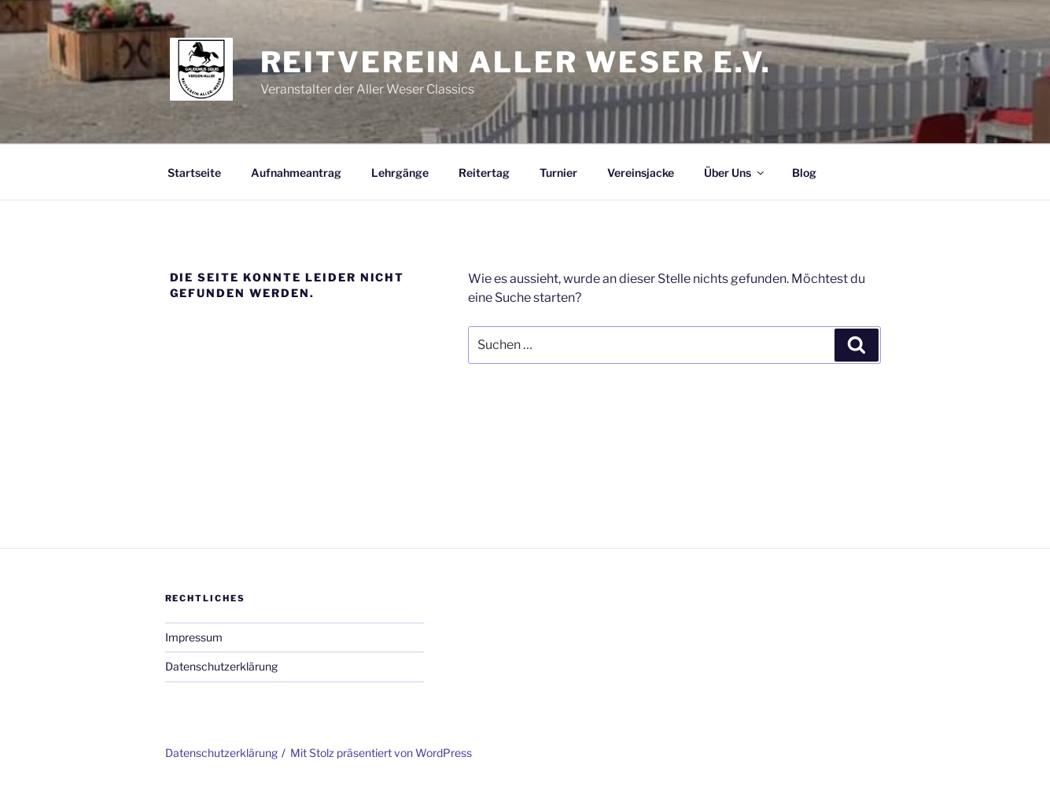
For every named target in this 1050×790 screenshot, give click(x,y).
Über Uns (735, 172)
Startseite (194, 172)
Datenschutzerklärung (221, 666)
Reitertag (484, 172)
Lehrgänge (400, 172)
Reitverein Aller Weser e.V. (516, 62)
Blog (804, 172)
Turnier (558, 172)
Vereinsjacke (640, 172)
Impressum (194, 637)
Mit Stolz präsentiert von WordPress (381, 752)
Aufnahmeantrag (296, 172)
